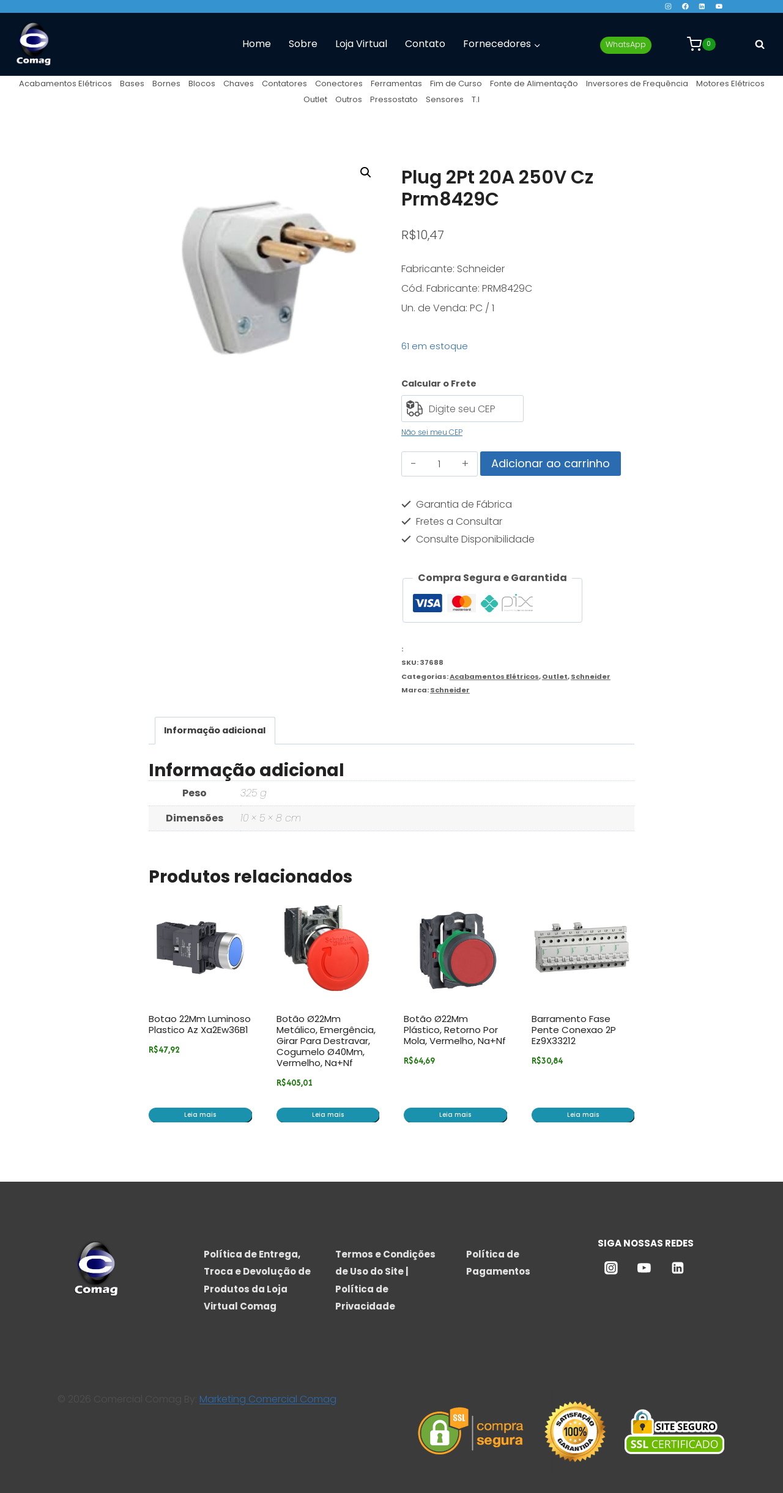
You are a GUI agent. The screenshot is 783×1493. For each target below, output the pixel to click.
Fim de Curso (456, 83)
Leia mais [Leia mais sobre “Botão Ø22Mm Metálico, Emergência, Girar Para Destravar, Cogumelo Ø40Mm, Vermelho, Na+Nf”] (328, 1114)
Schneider (590, 676)
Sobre (303, 44)
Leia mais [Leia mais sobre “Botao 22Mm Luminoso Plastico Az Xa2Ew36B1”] (200, 1114)
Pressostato (394, 99)
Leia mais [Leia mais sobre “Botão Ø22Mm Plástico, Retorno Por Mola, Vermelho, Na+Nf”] (455, 1114)
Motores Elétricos (730, 83)
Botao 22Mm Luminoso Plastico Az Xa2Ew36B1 (200, 1024)
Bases (132, 83)
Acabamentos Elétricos (65, 83)
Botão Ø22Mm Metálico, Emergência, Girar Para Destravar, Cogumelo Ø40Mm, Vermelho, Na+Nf (326, 1040)
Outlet (315, 99)
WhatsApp (626, 44)
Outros (348, 99)
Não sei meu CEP (431, 432)
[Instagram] (668, 6)
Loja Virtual (361, 44)
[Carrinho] (701, 44)
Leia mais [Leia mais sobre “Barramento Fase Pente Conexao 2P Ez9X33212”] (583, 1114)
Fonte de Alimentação (534, 83)
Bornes (166, 83)
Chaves (238, 83)
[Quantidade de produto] (439, 464)
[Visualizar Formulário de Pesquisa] (759, 44)
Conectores (339, 83)
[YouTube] (719, 6)
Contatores (284, 83)
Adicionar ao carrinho (550, 463)
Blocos (201, 83)
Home (256, 44)
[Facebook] (684, 6)
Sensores (445, 99)
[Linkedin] (702, 6)
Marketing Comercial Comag (267, 1399)
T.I (476, 99)
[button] (366, 172)
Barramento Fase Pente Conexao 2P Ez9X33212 (574, 1029)
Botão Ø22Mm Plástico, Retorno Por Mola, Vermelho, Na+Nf (455, 1029)
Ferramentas (396, 83)
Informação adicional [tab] (214, 730)
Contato (425, 44)
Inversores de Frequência (637, 83)
